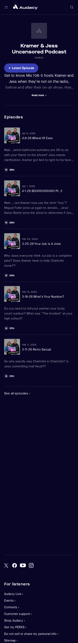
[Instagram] (31, 565)
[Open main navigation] (6, 7)
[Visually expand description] (39, 95)
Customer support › (18, 614)
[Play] (9, 169)
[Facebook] (14, 565)
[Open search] (72, 7)
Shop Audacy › (14, 620)
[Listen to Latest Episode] (21, 68)
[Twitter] (6, 565)
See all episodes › (17, 393)
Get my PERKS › (15, 627)
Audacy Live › (13, 594)
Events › (10, 600)
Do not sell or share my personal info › (31, 634)
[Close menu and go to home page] (25, 7)
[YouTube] (23, 565)
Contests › (11, 607)
